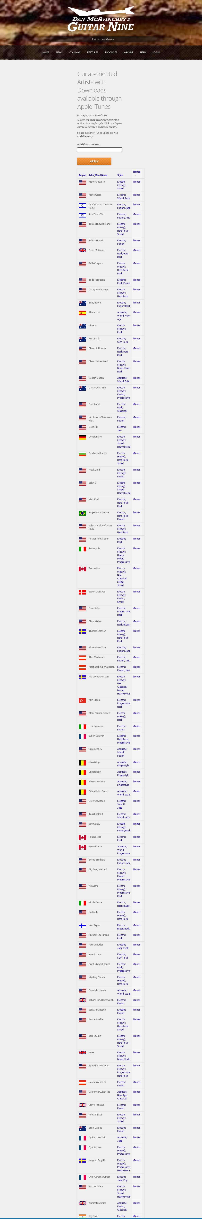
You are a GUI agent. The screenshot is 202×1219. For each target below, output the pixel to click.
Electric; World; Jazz (100, 593)
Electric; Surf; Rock (98, 249)
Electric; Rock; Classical (101, 297)
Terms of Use (119, 1211)
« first (30, 1072)
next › (151, 1072)
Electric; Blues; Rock (99, 678)
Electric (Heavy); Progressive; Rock (107, 650)
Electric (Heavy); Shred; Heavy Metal (108, 325)
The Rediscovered (73, 1124)
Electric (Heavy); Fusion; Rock (104, 602)
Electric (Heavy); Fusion (101, 344)
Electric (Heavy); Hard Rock (103, 211)
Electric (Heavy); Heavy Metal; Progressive (111, 401)
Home (46, 50)
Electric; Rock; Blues (99, 440)
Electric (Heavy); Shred (101, 126)
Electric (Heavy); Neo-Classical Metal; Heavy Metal (115, 487)
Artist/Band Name (51, 120)
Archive (128, 50)
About (27, 1119)
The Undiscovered (73, 1130)
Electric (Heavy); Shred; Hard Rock (106, 972)
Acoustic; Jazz (96, 843)
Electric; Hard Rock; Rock (102, 363)
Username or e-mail (155, 1146)
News (59, 50)
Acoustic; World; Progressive (104, 622)
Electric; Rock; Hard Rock (102, 184)
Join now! (125, 1117)
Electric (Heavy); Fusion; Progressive (108, 287)
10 (125, 1072)
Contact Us (149, 1113)
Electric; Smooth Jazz (100, 584)
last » (164, 1072)
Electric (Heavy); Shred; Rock (104, 899)
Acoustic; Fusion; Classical (102, 891)
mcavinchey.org (32, 1130)
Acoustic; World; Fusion (101, 534)
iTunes (164, 120)
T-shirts (148, 1130)
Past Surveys (150, 1124)
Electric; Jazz (96, 316)
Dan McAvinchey (32, 1124)
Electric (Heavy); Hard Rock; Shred (106, 166)
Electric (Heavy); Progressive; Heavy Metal (111, 863)
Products (111, 50)
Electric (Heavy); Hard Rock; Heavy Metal (110, 981)
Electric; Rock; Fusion (100, 202)
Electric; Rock (96, 392)
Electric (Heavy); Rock (100, 240)
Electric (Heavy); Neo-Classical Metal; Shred (112, 411)
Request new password (156, 1168)
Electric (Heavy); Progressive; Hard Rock (109, 788)
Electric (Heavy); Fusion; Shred (105, 421)
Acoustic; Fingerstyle (100, 544)
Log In (156, 50)
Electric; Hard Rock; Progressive (105, 524)
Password (150, 1159)
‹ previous (46, 1072)
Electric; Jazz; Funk (99, 697)
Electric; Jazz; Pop (98, 872)
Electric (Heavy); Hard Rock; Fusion (107, 926)
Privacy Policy (142, 1211)
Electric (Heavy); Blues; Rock (104, 780)
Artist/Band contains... (35, 104)
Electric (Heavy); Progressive (104, 853)
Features (92, 50)
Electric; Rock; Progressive (103, 716)
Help (143, 50)
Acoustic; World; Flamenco (103, 1047)
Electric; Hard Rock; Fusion (102, 373)
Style (91, 120)
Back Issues (150, 1119)
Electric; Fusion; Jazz (100, 145)
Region (28, 120)
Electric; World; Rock (100, 135)
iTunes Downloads (73, 1113)
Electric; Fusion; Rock (100, 220)
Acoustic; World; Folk (100, 278)
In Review (69, 1119)
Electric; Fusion (97, 175)
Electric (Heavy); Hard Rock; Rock (106, 192)
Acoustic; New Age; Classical (104, 807)
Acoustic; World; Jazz (100, 574)
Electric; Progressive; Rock (103, 430)
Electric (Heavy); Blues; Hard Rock (106, 269)
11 (136, 1072)
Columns (74, 50)
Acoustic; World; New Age (102, 230)
